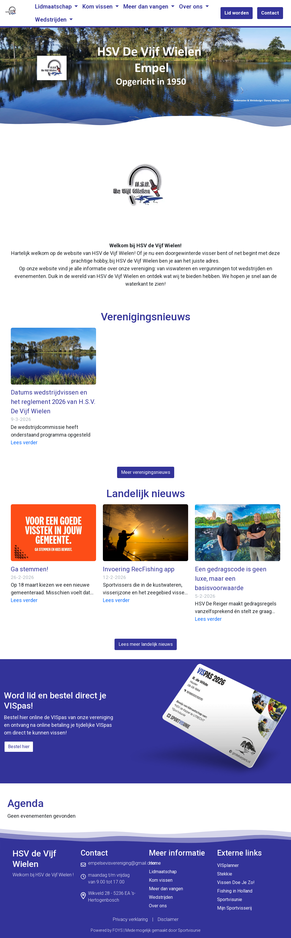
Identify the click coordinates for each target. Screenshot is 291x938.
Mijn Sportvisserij (234, 908)
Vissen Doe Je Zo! (236, 882)
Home (155, 863)
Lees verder (24, 442)
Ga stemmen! (29, 569)
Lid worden (237, 13)
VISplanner (228, 865)
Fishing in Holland (234, 891)
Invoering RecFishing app (138, 569)
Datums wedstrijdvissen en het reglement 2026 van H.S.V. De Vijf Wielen (53, 402)
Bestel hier (19, 746)
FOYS (118, 930)
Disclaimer (168, 919)
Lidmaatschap (54, 6)
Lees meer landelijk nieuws (146, 644)
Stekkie (224, 874)
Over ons (191, 6)
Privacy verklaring (130, 919)
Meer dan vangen (146, 6)
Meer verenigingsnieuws (145, 472)
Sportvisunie (229, 899)
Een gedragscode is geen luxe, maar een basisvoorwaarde (231, 579)
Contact (270, 13)
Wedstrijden (51, 19)
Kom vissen (98, 6)
